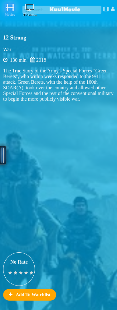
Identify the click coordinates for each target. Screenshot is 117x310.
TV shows (30, 9)
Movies (10, 9)
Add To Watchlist (30, 294)
